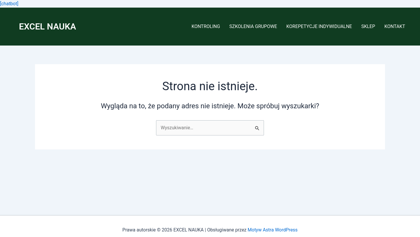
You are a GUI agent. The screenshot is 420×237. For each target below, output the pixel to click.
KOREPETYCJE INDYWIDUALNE (319, 26)
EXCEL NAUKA (47, 26)
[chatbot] (9, 3)
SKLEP (368, 26)
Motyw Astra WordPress (273, 230)
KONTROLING (206, 26)
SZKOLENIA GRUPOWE (253, 26)
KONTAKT (394, 26)
